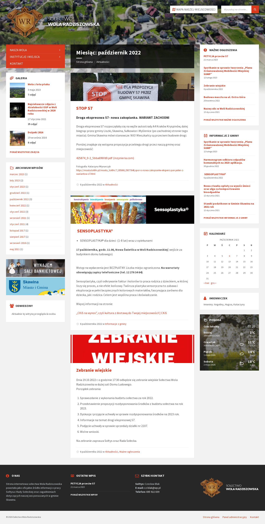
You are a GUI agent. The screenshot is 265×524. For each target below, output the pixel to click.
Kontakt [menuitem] (254, 517)
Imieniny (208, 304)
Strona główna (84, 62)
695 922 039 (152, 491)
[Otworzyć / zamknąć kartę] (193, 9)
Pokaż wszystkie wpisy (84, 494)
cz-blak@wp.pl (152, 488)
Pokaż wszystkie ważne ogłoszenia (225, 119)
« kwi (206, 283)
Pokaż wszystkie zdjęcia (24, 152)
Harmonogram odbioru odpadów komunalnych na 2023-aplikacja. (224, 161)
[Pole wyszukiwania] (240, 9)
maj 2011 (15, 249)
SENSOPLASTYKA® (94, 231)
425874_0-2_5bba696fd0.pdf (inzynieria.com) (105, 158)
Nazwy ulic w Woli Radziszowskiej (224, 108)
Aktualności (102, 62)
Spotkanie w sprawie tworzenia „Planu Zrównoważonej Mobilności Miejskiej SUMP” (228, 71)
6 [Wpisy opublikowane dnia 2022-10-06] (229, 255)
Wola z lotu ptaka (39, 84)
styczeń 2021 (17, 224)
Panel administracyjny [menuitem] (235, 517)
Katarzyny (239, 304)
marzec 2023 (17, 174)
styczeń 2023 (17, 186)
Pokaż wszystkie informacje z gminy (225, 217)
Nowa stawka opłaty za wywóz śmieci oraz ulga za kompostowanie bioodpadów (227, 189)
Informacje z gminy (115, 324)
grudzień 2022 (18, 193)
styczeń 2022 (17, 211)
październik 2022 (19, 199)
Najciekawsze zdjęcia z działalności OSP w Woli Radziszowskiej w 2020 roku (42, 108)
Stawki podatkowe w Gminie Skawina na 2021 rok (229, 205)
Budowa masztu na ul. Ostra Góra (224, 97)
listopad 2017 (17, 230)
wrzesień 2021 (18, 218)
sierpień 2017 (17, 236)
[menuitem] (35, 50)
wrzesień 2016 (18, 243)
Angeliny (219, 304)
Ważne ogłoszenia (129, 451)
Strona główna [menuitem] (211, 517)
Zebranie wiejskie (94, 370)
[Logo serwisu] (53, 37)
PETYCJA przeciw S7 (216, 56)
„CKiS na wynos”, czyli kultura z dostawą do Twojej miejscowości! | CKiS (121, 313)
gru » (213, 283)
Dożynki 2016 (35, 132)
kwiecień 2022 (18, 205)
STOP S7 (84, 108)
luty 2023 (15, 180)
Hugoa (228, 304)
